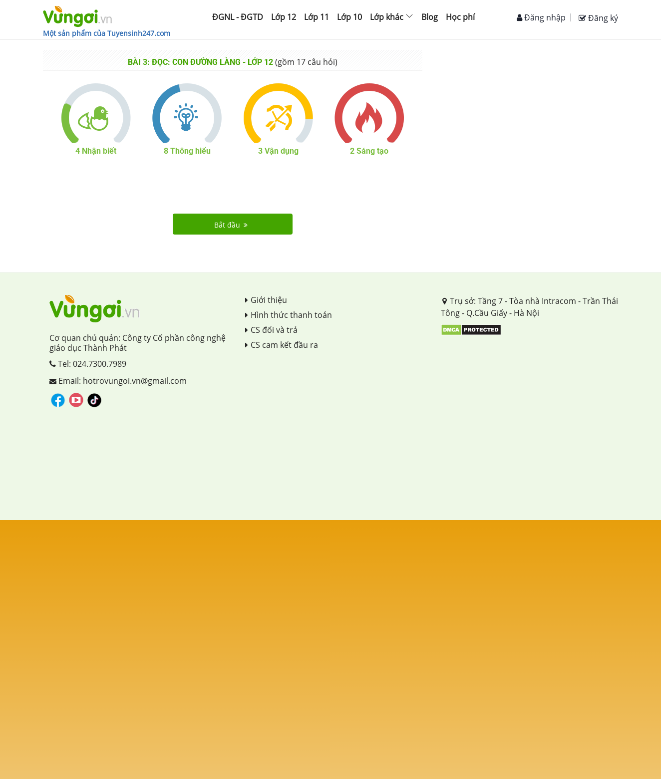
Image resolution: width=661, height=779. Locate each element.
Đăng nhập (541, 17)
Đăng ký (598, 17)
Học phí (460, 16)
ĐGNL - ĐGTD (237, 16)
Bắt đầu (231, 225)
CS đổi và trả (271, 329)
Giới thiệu (266, 299)
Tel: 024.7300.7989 (87, 363)
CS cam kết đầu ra (281, 344)
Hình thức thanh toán (288, 314)
